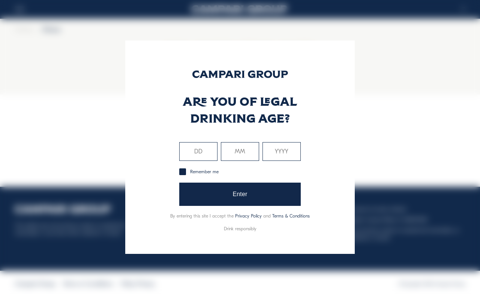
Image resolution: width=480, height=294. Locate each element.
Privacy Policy (248, 216)
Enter (239, 194)
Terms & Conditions (291, 216)
